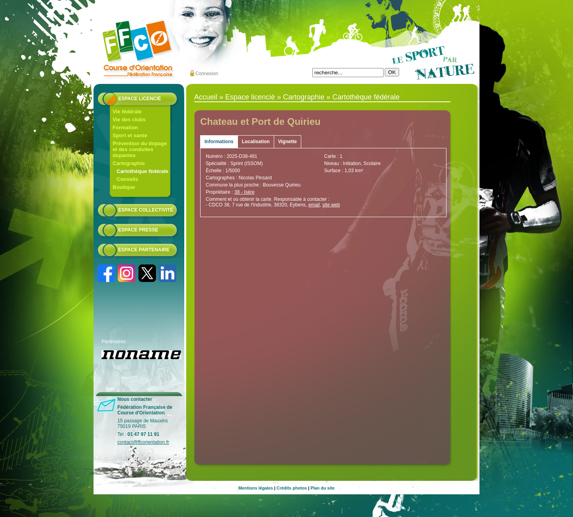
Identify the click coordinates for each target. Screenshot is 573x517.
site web (331, 205)
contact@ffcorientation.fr (143, 442)
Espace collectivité (145, 210)
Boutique (124, 187)
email (314, 205)
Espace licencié (139, 98)
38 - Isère (244, 192)
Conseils (127, 179)
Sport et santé (130, 135)
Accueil (205, 97)
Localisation (256, 141)
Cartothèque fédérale (142, 171)
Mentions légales (255, 488)
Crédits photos (292, 488)
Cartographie (129, 163)
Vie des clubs (129, 119)
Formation (125, 127)
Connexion (206, 73)
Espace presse (138, 230)
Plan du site (322, 488)
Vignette (287, 141)
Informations (219, 141)
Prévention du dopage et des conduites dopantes (140, 149)
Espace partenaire (144, 250)
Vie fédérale (127, 112)
